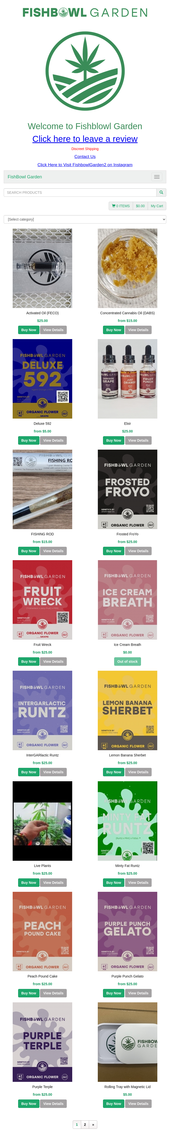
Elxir (127, 424)
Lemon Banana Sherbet (127, 755)
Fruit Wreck (42, 645)
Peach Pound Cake (43, 976)
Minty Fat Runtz (127, 866)
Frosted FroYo (127, 534)
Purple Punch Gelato (127, 976)
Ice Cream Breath (127, 645)
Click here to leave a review (85, 139)
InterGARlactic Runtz (42, 755)
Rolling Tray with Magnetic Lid (127, 1087)
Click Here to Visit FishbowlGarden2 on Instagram (85, 164)
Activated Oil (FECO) (42, 313)
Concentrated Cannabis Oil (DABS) (127, 313)
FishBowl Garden (25, 176)
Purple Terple (42, 1087)
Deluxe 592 (42, 424)
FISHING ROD (42, 534)
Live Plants (42, 866)
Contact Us (85, 156)
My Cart (157, 206)
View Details (53, 330)
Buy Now (28, 330)
